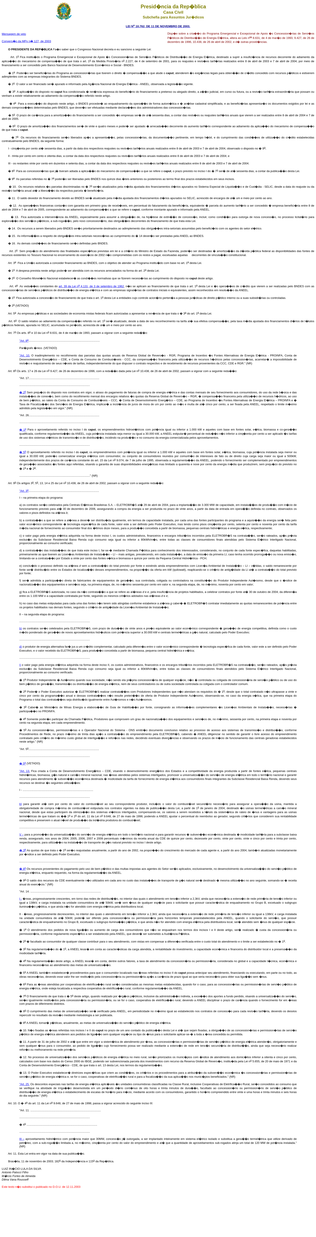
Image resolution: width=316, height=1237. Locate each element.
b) (20, 628)
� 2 (22, 392)
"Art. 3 (24, 490)
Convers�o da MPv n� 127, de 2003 (26, 41)
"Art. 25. (24, 1084)
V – (21, 834)
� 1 (22, 429)
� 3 (22, 850)
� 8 (22, 868)
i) (20, 665)
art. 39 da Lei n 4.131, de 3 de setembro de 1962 (91, 286)
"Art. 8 (24, 340)
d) (20, 646)
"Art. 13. (24, 771)
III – (21, 1139)
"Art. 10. (24, 355)
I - (20, 898)
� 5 (22, 452)
